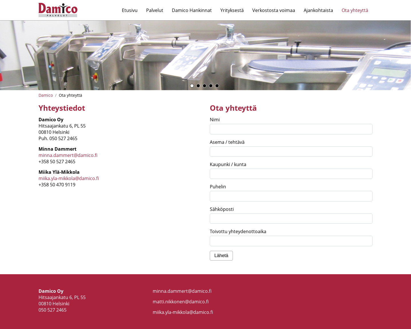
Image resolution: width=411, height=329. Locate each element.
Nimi (215, 119)
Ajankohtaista (318, 10)
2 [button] (198, 86)
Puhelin (218, 186)
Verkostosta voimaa (273, 10)
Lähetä (221, 255)
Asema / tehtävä (227, 142)
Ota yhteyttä (355, 10)
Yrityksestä (232, 10)
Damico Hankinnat (192, 10)
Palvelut (154, 10)
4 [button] (211, 86)
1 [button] (192, 86)
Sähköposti (222, 209)
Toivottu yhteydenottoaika (238, 231)
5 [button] (217, 86)
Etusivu (130, 10)
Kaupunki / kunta (228, 164)
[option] (205, 55)
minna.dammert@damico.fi (68, 155)
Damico (46, 95)
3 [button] (204, 86)
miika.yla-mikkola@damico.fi (69, 178)
